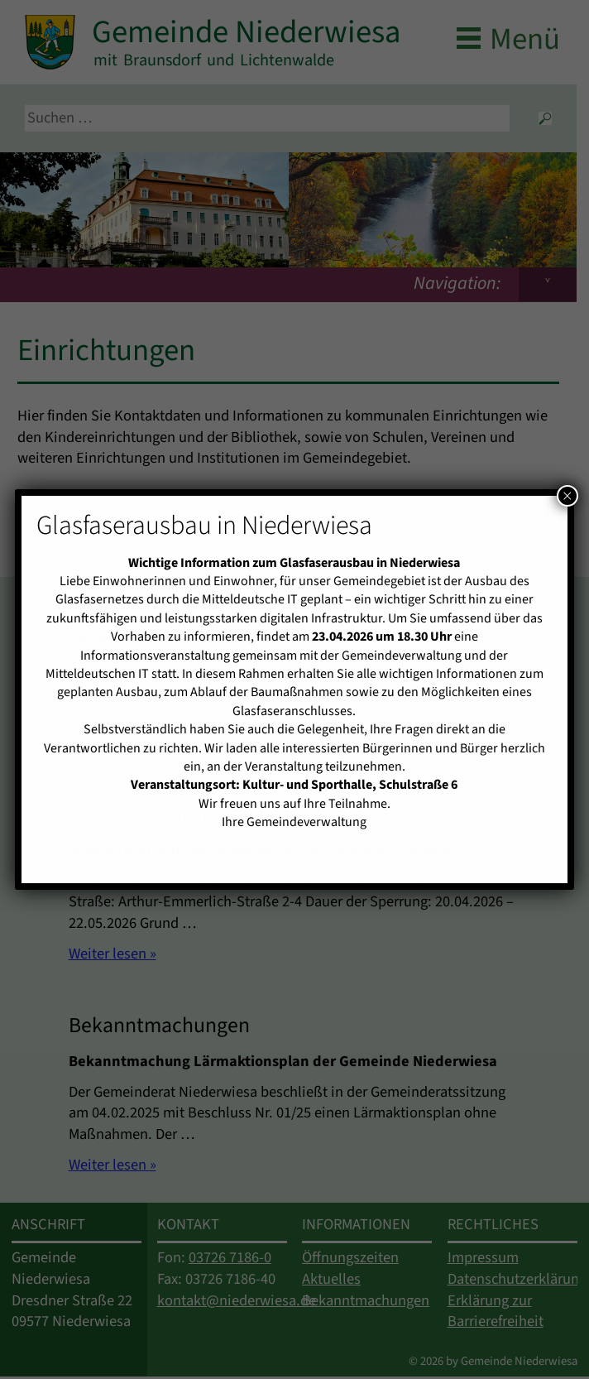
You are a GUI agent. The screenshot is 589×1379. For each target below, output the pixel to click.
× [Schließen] (567, 496)
